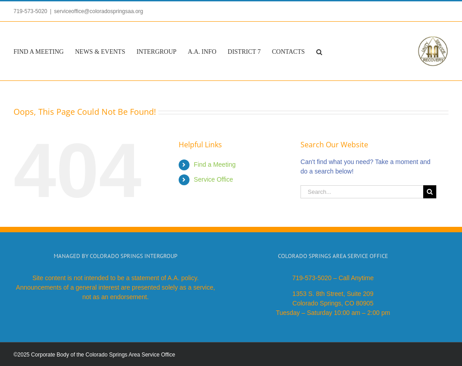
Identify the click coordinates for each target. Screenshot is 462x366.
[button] (319, 51)
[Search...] (361, 191)
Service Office (213, 179)
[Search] (429, 191)
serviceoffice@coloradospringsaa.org (98, 11)
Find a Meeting (215, 164)
